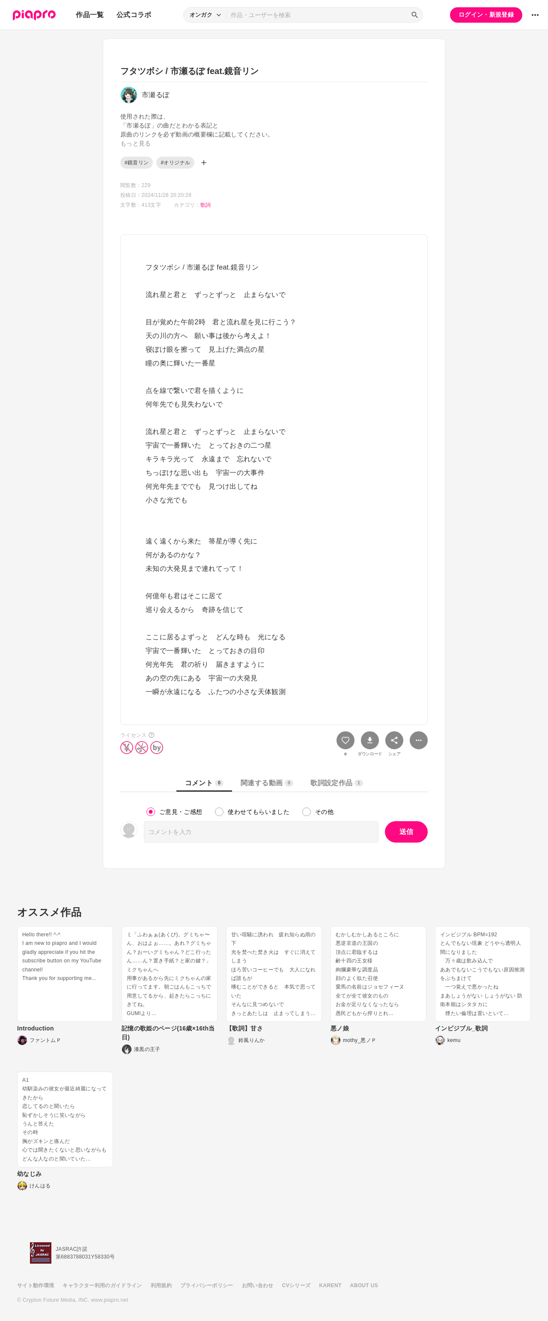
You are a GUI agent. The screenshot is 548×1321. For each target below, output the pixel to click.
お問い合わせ (258, 1285)
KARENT (330, 1285)
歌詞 (205, 205)
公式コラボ (134, 14)
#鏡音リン (137, 163)
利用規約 (161, 1285)
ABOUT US (364, 1285)
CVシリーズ (296, 1285)
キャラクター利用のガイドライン (102, 1285)
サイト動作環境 (35, 1285)
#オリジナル (175, 163)
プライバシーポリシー (206, 1285)
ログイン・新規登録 (486, 14)
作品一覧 (90, 14)
